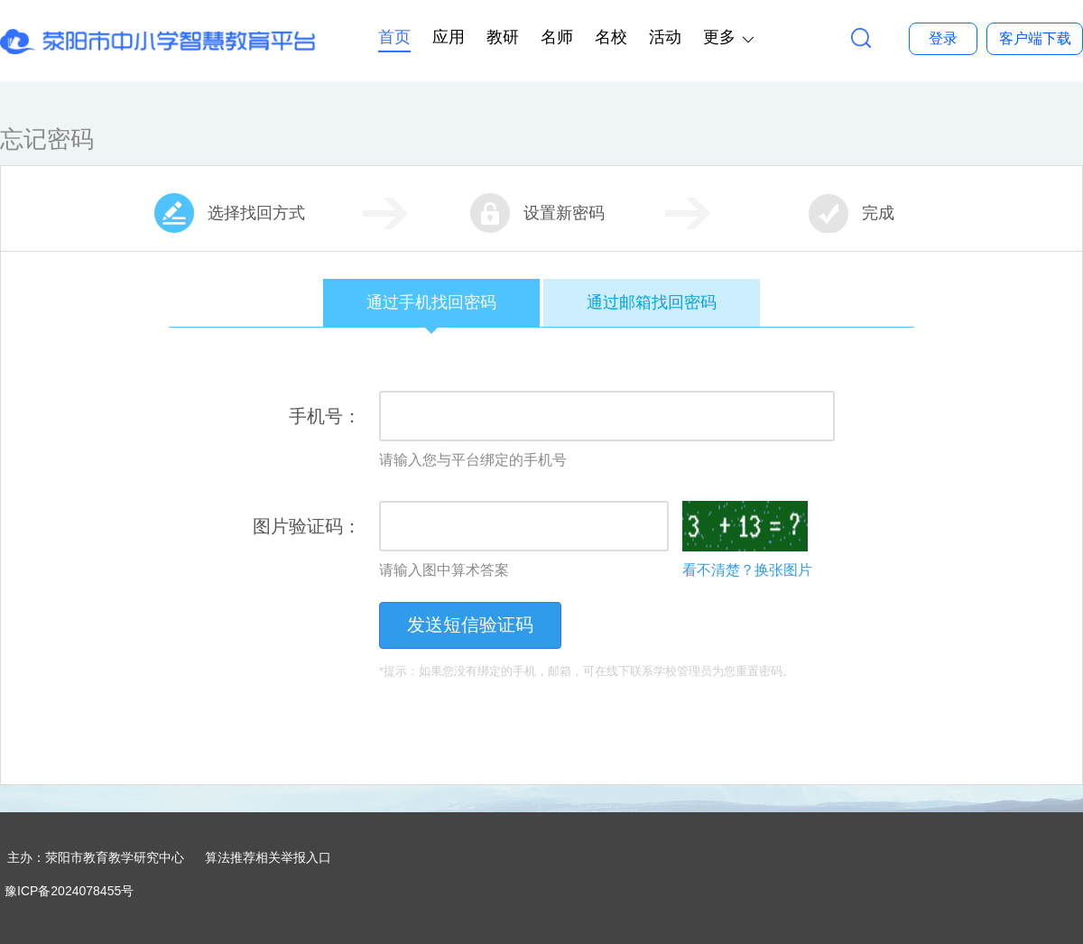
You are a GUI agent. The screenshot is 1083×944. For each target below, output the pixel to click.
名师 (557, 37)
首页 (394, 37)
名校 (611, 37)
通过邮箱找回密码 (652, 302)
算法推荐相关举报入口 (268, 857)
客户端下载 (1035, 38)
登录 (943, 38)
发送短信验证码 (470, 624)
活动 (665, 37)
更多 (719, 37)
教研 (502, 37)
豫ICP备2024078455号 (69, 891)
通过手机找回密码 (431, 310)
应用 (448, 37)
